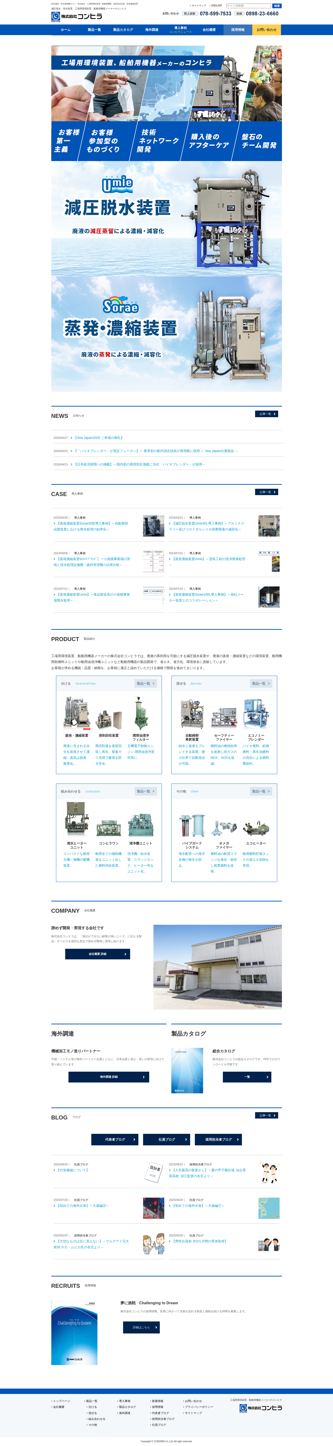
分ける (92, 1407)
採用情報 (238, 30)
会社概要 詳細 (97, 954)
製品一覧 (94, 30)
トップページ (61, 1401)
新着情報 (157, 1401)
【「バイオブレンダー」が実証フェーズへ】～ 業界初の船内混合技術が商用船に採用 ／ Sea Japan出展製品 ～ (156, 451)
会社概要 (209, 30)
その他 (92, 1424)
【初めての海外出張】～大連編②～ (82, 1206)
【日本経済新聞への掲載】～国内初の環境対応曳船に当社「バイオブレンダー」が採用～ (139, 464)
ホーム (66, 30)
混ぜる (92, 1413)
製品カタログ (123, 30)
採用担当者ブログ (218, 1139)
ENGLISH (216, 5)
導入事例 (180, 29)
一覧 (247, 1076)
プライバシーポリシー (199, 1407)
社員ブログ (167, 1139)
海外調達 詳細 (109, 1076)
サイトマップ (199, 5)
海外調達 (151, 30)
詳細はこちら (141, 1327)
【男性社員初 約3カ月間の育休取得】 (200, 1241)
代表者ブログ (115, 1139)
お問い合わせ (267, 30)
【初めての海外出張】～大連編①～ (198, 1206)
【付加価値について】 (72, 1170)
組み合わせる (96, 1419)
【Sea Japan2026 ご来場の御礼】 (99, 438)
